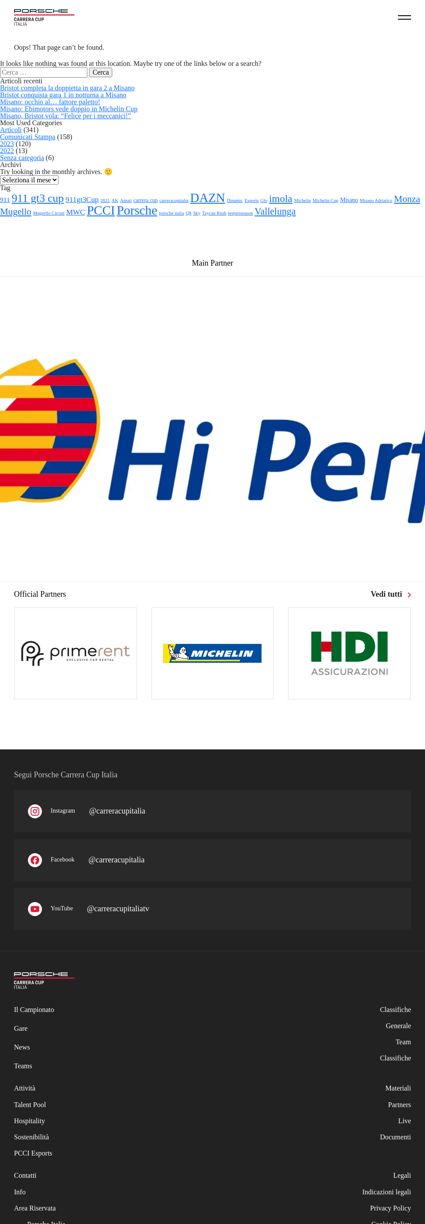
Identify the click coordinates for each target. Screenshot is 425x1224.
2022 (7, 150)
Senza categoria (22, 157)
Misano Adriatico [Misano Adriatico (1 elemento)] (376, 200)
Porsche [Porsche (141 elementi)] (137, 210)
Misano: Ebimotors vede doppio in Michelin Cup (69, 109)
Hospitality (29, 1121)
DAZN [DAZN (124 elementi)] (207, 198)
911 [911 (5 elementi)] (5, 199)
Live (404, 1121)
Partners (399, 1104)
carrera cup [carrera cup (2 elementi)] (145, 200)
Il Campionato (34, 1009)
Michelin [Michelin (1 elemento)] (302, 200)
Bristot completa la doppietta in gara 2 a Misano (67, 88)
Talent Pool (30, 1104)
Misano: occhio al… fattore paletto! (50, 102)
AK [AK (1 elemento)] (114, 200)
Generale (398, 1025)
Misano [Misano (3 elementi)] (349, 200)
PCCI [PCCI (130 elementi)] (101, 210)
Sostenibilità (31, 1137)
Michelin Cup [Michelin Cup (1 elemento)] (326, 200)
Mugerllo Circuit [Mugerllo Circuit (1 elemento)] (49, 213)
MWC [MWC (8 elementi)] (75, 212)
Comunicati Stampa (27, 136)
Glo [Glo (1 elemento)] (263, 200)
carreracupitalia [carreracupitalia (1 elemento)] (173, 200)
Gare (21, 1028)
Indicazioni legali (386, 1192)
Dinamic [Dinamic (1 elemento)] (235, 200)
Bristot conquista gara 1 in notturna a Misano (63, 95)
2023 (7, 143)
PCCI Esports (33, 1153)
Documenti (395, 1137)
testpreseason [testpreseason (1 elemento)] (240, 213)
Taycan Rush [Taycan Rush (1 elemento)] (214, 213)
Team (403, 1042)
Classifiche (395, 1058)
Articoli (11, 129)
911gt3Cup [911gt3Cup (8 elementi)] (82, 199)
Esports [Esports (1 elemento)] (252, 200)
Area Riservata (35, 1208)
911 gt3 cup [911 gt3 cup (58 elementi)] (38, 198)
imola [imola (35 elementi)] (280, 198)
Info (20, 1192)
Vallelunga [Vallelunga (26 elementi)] (275, 211)
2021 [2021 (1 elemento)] (105, 200)
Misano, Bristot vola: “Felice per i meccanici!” (65, 116)
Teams (23, 1066)
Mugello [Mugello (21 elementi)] (15, 211)
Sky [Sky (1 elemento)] (196, 213)
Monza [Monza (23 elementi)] (407, 199)
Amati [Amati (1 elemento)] (126, 200)
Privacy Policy (390, 1208)
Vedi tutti (391, 594)
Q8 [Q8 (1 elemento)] (188, 213)
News (22, 1047)
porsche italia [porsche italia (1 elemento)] (171, 213)
